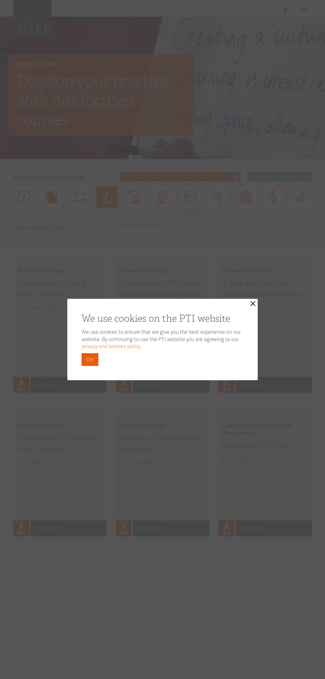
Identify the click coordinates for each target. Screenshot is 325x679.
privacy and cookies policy (111, 346)
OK (90, 359)
